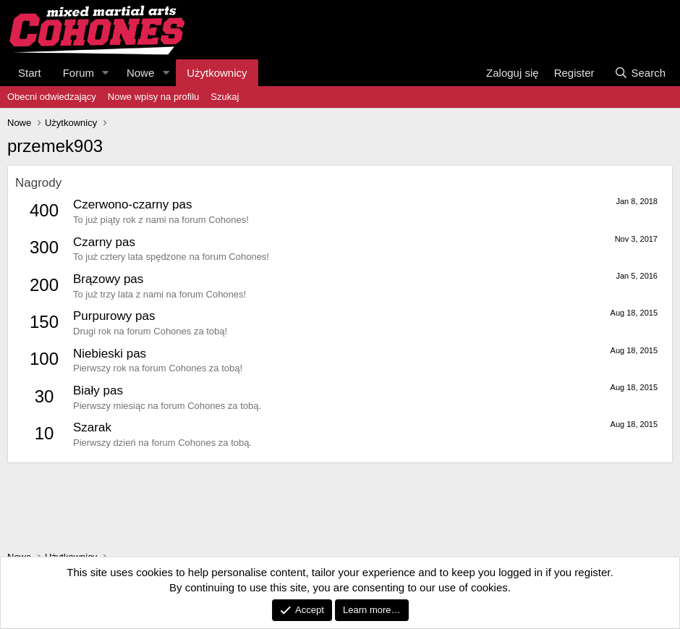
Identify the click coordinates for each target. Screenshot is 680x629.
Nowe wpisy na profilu (153, 96)
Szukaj (225, 96)
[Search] (640, 72)
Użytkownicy (217, 73)
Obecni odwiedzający (51, 96)
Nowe (140, 73)
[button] (105, 72)
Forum (78, 73)
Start (29, 73)
